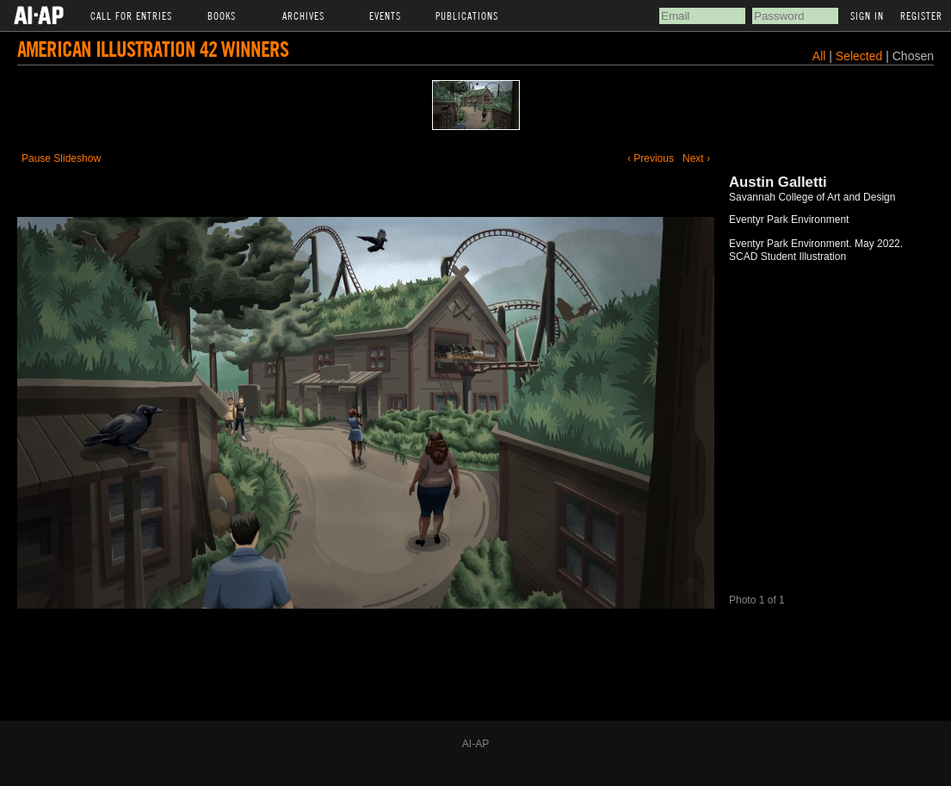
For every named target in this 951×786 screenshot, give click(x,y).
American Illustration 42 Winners (152, 48)
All (819, 56)
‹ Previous (650, 158)
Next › (696, 158)
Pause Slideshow (61, 158)
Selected (861, 56)
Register (921, 15)
